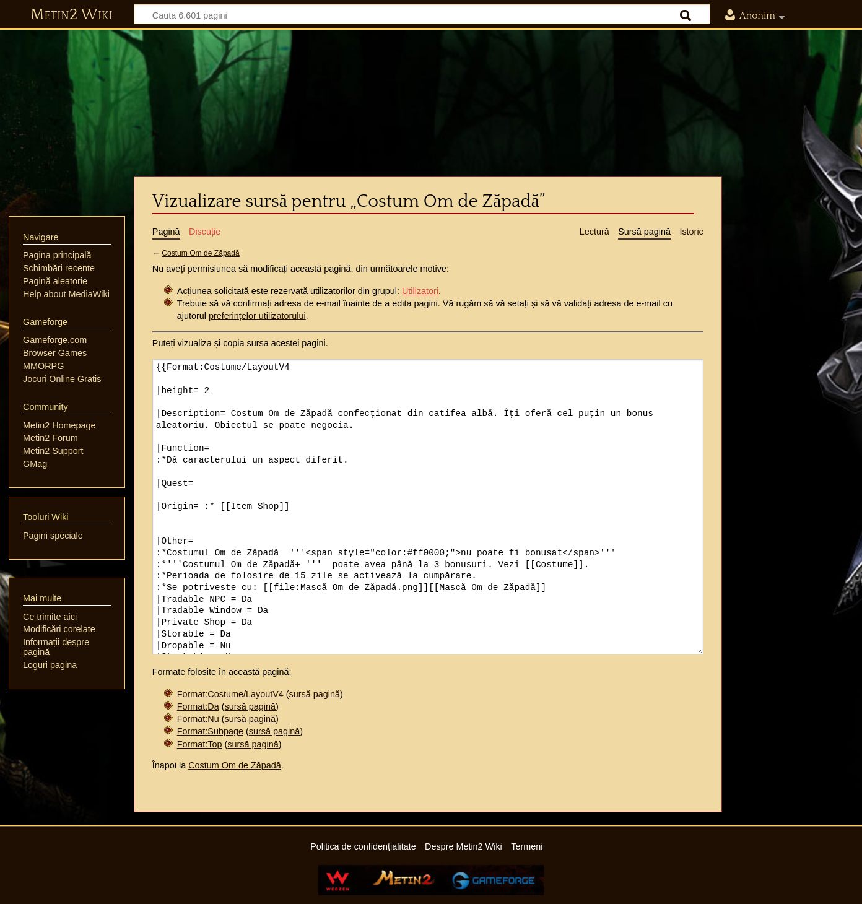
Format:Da (198, 706)
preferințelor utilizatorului (257, 316)
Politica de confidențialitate (363, 846)
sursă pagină (314, 694)
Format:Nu (198, 719)
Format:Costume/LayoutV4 (230, 694)
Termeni (526, 846)
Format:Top (199, 744)
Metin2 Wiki (71, 15)
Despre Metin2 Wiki (463, 846)
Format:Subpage (210, 731)
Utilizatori (420, 291)
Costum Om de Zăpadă (201, 253)
